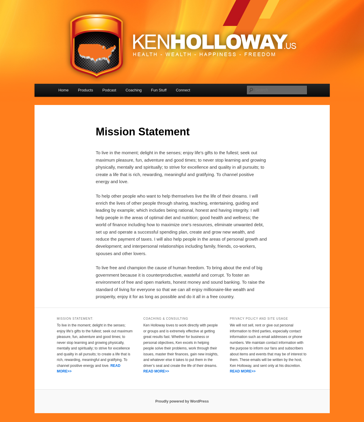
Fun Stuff (159, 90)
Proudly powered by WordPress (182, 401)
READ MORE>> (156, 371)
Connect (183, 90)
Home (63, 90)
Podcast (109, 90)
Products (85, 90)
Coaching (133, 90)
